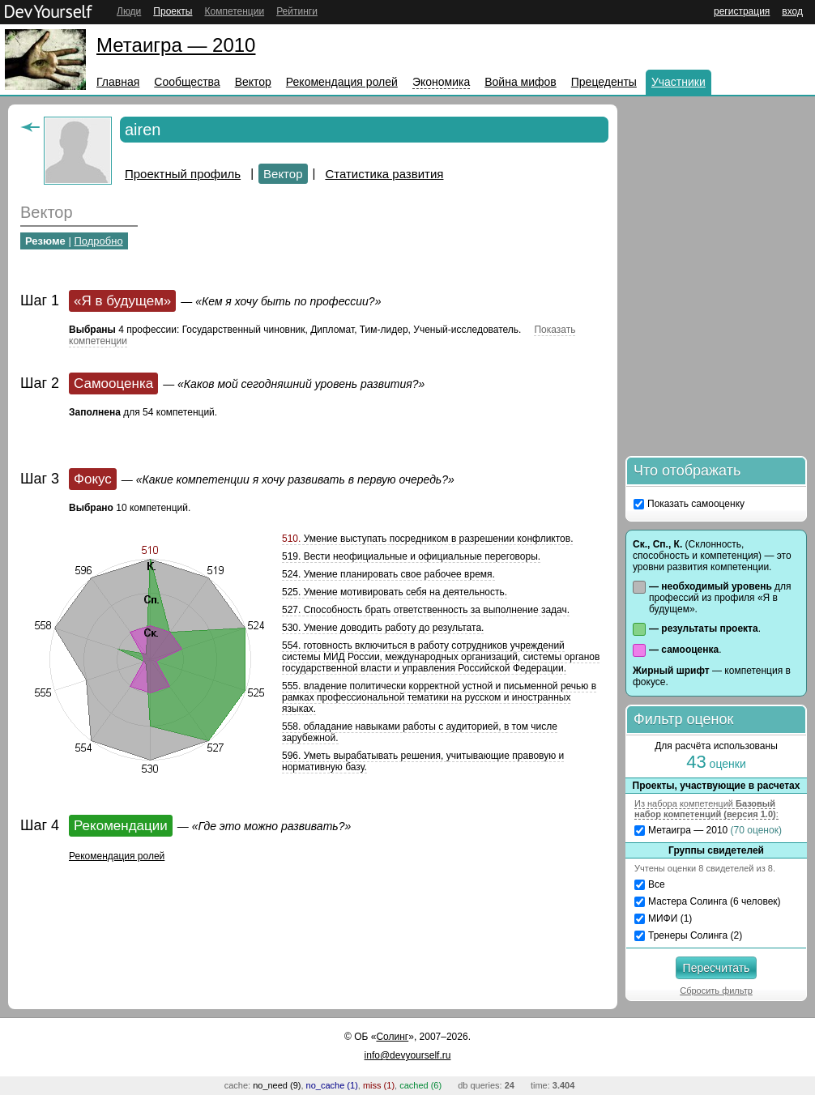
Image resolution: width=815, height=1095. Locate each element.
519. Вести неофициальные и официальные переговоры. (411, 556)
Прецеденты (604, 81)
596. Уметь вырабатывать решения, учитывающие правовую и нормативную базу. (423, 761)
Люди (129, 11)
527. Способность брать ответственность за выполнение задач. (426, 610)
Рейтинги (297, 11)
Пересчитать (716, 967)
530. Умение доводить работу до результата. (383, 627)
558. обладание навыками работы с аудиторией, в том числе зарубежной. (419, 732)
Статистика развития (384, 174)
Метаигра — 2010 (175, 45)
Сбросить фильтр (716, 990)
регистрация (742, 11)
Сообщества (187, 81)
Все (656, 884)
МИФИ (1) (670, 918)
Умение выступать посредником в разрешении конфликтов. (427, 538)
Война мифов (520, 81)
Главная (117, 81)
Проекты (172, 11)
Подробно (98, 241)
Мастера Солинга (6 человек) (714, 901)
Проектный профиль (183, 174)
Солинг (392, 1036)
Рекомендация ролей (342, 81)
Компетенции (234, 11)
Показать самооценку (696, 503)
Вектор (253, 81)
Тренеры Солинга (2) (695, 935)
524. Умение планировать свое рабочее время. (388, 574)
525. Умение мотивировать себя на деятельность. (394, 592)
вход (792, 11)
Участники (678, 81)
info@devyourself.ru (408, 1055)
